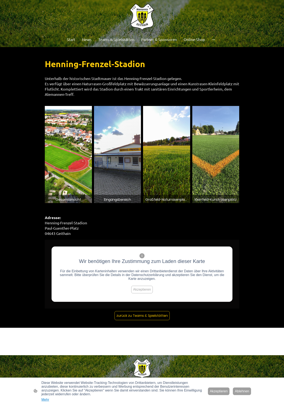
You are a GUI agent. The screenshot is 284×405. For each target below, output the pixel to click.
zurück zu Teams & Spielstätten (142, 315)
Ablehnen (242, 391)
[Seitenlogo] (142, 17)
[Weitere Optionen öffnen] (213, 39)
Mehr (45, 399)
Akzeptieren (142, 289)
